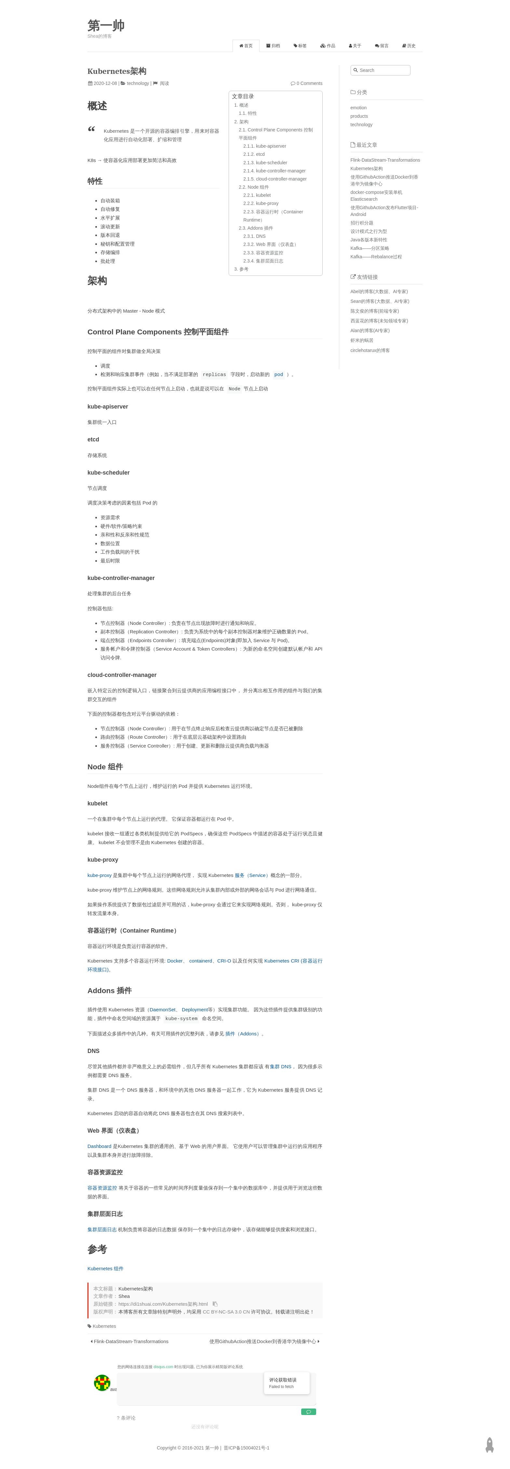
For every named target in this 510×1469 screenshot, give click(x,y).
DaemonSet (162, 1009)
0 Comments (309, 83)
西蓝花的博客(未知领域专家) (379, 320)
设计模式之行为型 (369, 231)
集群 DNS (280, 1065)
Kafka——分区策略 (370, 248)
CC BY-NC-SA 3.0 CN (226, 1311)
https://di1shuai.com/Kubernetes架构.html (163, 1303)
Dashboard (99, 1145)
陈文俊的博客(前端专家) (375, 311)
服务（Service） (253, 874)
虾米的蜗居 (362, 340)
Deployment (195, 1009)
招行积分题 (362, 222)
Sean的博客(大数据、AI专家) (380, 301)
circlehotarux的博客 (370, 350)
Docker (175, 960)
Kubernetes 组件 (105, 1267)
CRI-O (224, 960)
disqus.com (163, 1366)
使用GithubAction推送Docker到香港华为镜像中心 (262, 1340)
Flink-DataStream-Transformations (131, 1340)
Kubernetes (101, 1325)
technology (138, 83)
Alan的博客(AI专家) (370, 330)
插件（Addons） (243, 1032)
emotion (359, 107)
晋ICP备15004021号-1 (245, 1446)
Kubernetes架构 (367, 168)
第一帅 (106, 26)
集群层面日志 (102, 1228)
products (359, 116)
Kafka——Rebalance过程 (376, 256)
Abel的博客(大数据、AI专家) (379, 291)
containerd (200, 960)
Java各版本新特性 (369, 239)
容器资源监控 (102, 1187)
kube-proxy (99, 874)
